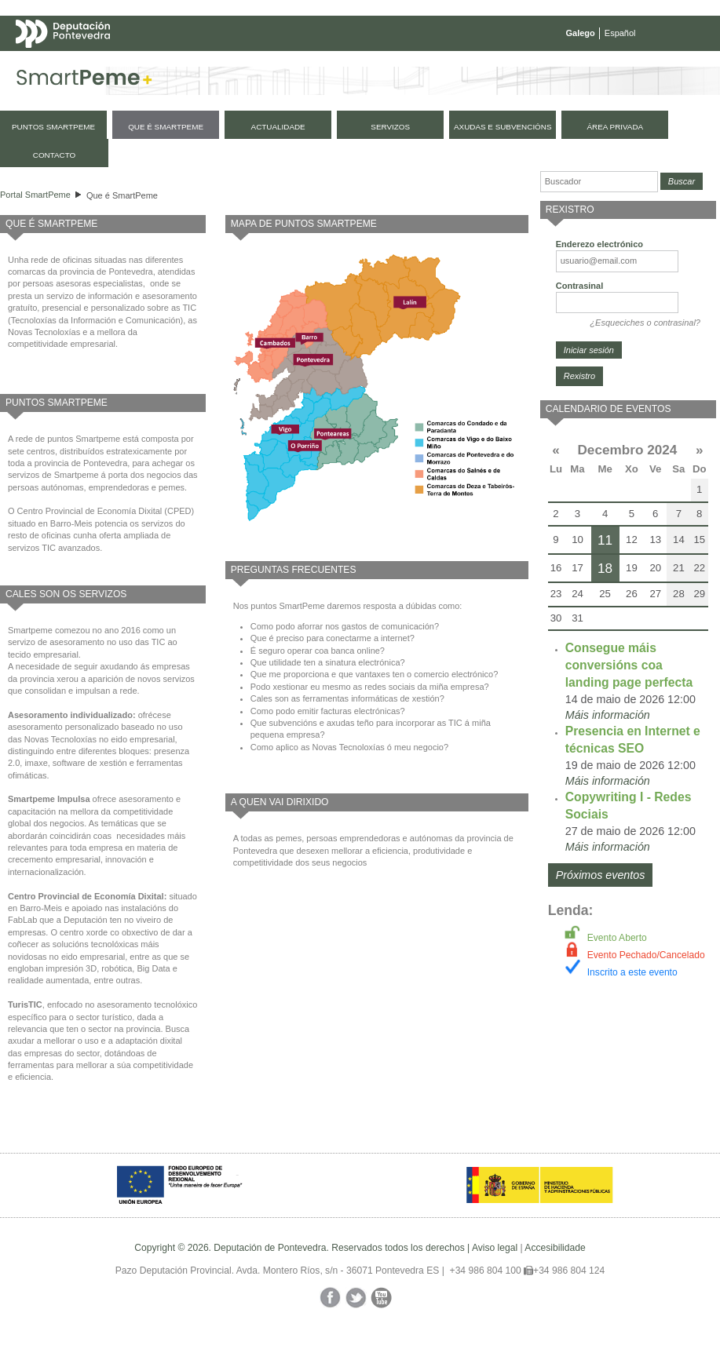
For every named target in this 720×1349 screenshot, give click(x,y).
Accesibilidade (554, 1247)
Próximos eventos (600, 875)
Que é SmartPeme (122, 195)
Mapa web (171, 64)
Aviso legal (494, 1247)
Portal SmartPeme (35, 194)
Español (620, 33)
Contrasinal (580, 285)
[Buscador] (599, 181)
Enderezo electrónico (599, 244)
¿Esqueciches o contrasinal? (645, 322)
